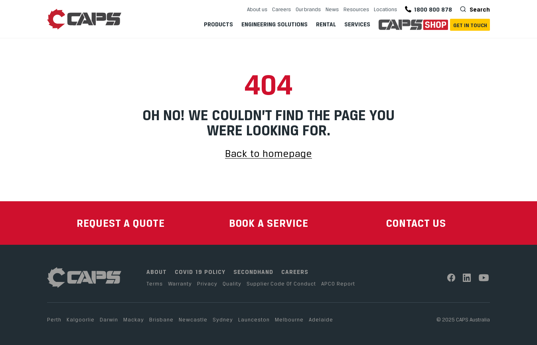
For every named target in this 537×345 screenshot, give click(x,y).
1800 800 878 (428, 9)
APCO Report (338, 283)
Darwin (109, 319)
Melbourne (289, 319)
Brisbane (161, 319)
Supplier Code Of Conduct (281, 283)
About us (257, 9)
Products (218, 24)
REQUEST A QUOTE (121, 223)
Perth (54, 319)
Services (357, 24)
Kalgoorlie (81, 319)
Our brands (308, 9)
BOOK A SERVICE (268, 223)
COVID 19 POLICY (200, 272)
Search (479, 9)
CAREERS (294, 272)
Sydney (223, 319)
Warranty (180, 283)
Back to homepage (268, 154)
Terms (154, 283)
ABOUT (156, 272)
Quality (232, 283)
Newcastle (193, 319)
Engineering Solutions (274, 24)
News (332, 9)
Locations (385, 9)
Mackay (133, 319)
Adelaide (321, 319)
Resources (356, 9)
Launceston (254, 319)
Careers (281, 9)
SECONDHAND (253, 272)
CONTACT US (416, 223)
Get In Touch (470, 25)
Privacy (207, 283)
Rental (326, 24)
